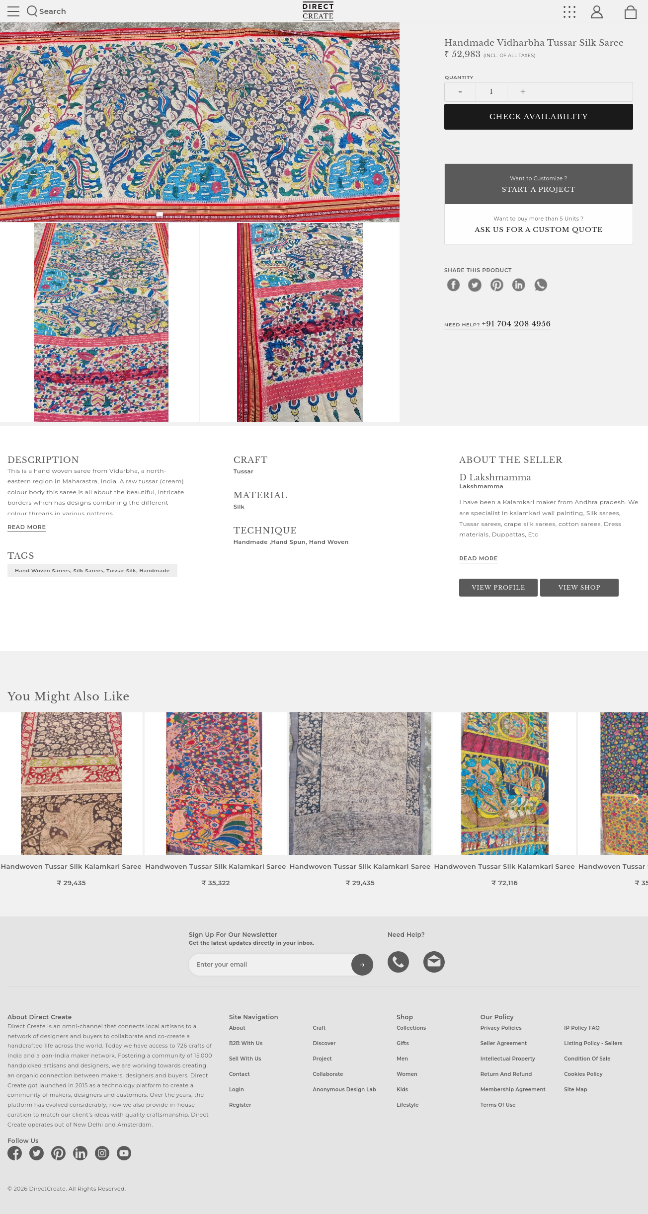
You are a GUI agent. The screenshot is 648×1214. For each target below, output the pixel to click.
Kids (402, 1089)
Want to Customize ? (538, 185)
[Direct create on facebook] (16, 1153)
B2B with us (245, 1043)
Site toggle (13, 11)
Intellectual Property (508, 1059)
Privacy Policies (501, 1028)
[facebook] (453, 285)
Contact (239, 1074)
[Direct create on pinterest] (60, 1153)
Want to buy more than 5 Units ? (538, 225)
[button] (636, 800)
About (237, 1028)
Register (240, 1105)
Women (407, 1074)
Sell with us (245, 1059)
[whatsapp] (541, 285)
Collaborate (328, 1074)
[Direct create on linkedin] (82, 1153)
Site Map (575, 1089)
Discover (324, 1043)
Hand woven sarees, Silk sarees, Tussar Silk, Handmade (92, 570)
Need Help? (497, 323)
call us (399, 961)
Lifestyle (408, 1105)
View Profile (498, 587)
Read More (26, 527)
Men (402, 1059)
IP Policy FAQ (582, 1028)
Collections (411, 1028)
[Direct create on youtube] (126, 1153)
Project (322, 1059)
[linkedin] (519, 285)
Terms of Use (498, 1105)
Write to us (435, 961)
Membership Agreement (513, 1089)
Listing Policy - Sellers (593, 1043)
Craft (319, 1028)
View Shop (579, 587)
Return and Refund (506, 1074)
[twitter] (475, 285)
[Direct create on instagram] (104, 1153)
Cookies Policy (583, 1074)
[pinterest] (497, 285)
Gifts (403, 1043)
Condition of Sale (587, 1059)
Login (236, 1089)
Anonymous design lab (344, 1089)
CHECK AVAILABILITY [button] (538, 116)
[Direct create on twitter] (38, 1153)
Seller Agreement (504, 1043)
